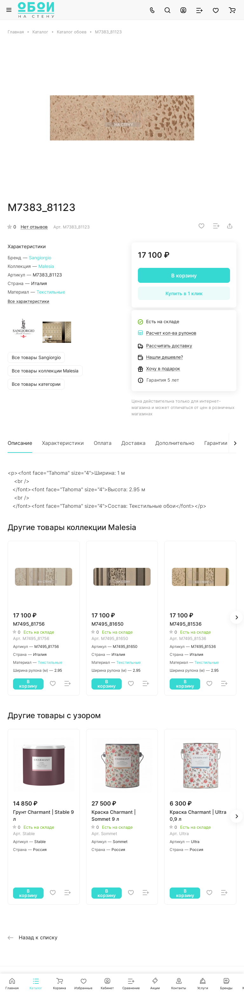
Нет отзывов (34, 226)
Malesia (46, 266)
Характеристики (63, 443)
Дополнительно (174, 443)
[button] (236, 617)
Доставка (133, 443)
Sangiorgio (40, 257)
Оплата (103, 443)
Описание (20, 443)
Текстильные (51, 292)
